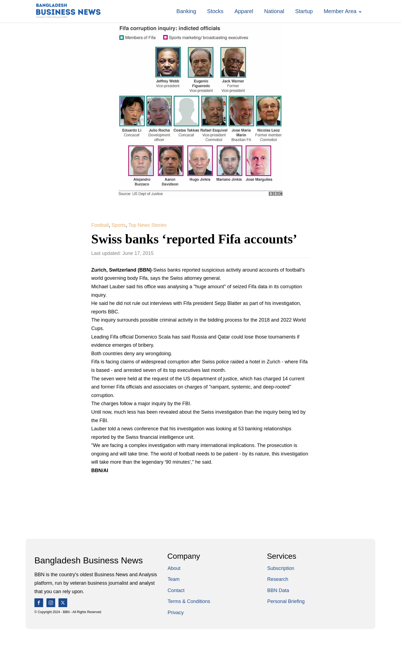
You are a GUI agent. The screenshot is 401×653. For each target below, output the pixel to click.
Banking (186, 11)
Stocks (215, 11)
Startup (303, 11)
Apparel (243, 11)
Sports (118, 225)
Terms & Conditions (188, 601)
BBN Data (278, 590)
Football (100, 225)
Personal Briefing (286, 601)
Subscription (280, 568)
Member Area (340, 11)
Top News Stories (147, 225)
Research (277, 579)
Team (173, 579)
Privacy (175, 612)
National (274, 11)
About (173, 568)
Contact (175, 590)
